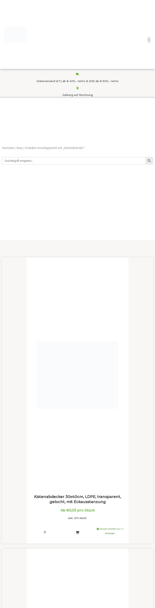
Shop (19, 148)
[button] (149, 40)
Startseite (8, 148)
